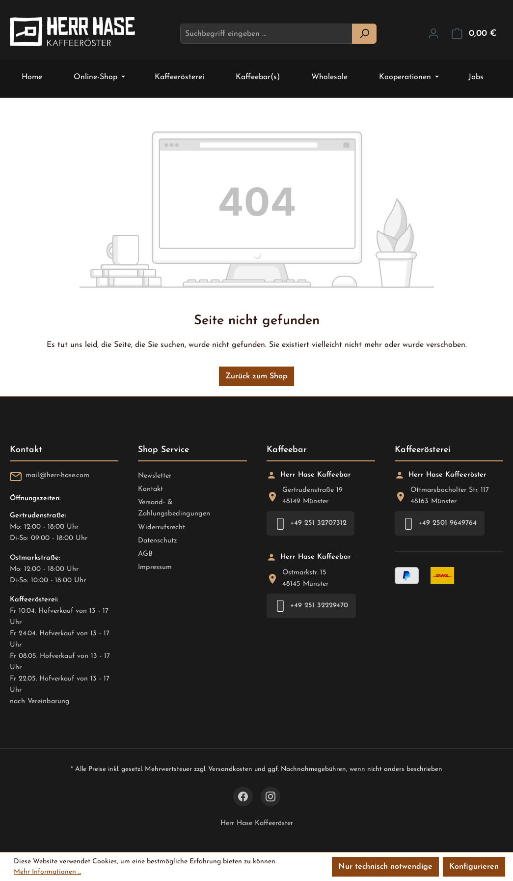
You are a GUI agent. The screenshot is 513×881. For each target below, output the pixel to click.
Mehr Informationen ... (47, 872)
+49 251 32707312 (310, 523)
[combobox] (266, 34)
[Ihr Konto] (433, 34)
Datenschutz (157, 540)
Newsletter (154, 476)
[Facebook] (243, 796)
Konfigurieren (474, 867)
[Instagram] (270, 796)
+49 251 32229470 (311, 606)
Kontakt (150, 489)
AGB (145, 554)
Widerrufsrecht (161, 527)
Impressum (155, 567)
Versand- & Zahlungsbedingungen (174, 508)
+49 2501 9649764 (440, 523)
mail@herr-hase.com (57, 475)
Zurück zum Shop (256, 376)
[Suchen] (364, 34)
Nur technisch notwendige (385, 867)
